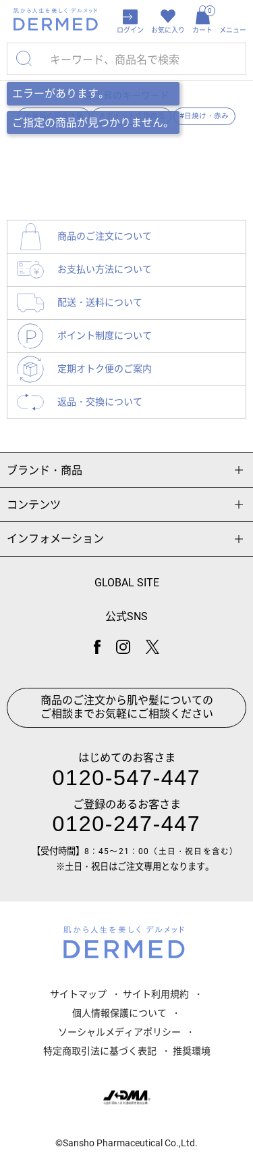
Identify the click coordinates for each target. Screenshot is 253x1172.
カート (202, 19)
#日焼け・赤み (204, 116)
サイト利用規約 (156, 994)
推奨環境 (191, 1051)
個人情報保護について (119, 1013)
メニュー (232, 30)
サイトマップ (78, 994)
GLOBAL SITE (126, 582)
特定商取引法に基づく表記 (100, 1051)
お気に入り (168, 30)
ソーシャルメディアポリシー (119, 1032)
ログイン (130, 30)
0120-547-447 (127, 778)
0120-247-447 (127, 824)
